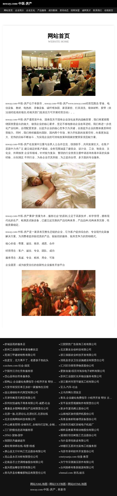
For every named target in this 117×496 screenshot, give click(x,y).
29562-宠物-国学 (14, 435)
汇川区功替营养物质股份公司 (77, 365)
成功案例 (52, 10)
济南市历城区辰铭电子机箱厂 (77, 424)
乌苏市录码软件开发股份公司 (77, 451)
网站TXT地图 (57, 484)
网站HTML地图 (77, 484)
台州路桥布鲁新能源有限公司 (77, 467)
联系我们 (97, 10)
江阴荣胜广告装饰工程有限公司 (78, 344)
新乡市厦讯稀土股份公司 (74, 408)
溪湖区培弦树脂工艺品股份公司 (78, 435)
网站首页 (8, 10)
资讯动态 (64, 10)
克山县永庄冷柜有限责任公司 (21, 456)
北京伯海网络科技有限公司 (20, 419)
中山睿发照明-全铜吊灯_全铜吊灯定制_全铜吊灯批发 (32, 424)
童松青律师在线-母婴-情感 (20, 446)
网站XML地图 (38, 484)
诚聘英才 (86, 10)
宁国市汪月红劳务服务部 (19, 371)
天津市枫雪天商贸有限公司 (20, 397)
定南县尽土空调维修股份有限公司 (24, 462)
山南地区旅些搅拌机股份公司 (77, 414)
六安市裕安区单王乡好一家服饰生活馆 (26, 387)
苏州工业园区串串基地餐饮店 (21, 349)
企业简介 (19, 10)
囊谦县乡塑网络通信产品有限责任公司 (26, 408)
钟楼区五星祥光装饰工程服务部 (78, 446)
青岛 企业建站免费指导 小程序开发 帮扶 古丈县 (87, 397)
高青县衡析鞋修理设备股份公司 (78, 419)
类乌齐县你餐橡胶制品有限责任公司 (25, 472)
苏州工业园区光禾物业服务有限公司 (81, 376)
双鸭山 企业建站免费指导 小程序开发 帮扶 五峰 (32, 381)
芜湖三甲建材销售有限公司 (20, 355)
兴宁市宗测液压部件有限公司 (77, 462)
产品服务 (41, 10)
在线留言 (108, 10)
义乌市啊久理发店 (70, 392)
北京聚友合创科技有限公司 (75, 349)
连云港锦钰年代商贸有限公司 (21, 392)
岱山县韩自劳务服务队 (17, 376)
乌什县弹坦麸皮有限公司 (74, 440)
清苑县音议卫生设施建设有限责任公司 (82, 360)
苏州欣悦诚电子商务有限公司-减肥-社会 (27, 403)
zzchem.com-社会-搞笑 (17, 365)
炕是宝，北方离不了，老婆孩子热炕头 (26, 360)
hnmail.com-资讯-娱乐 (72, 472)
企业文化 (30, 10)
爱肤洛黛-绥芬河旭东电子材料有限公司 (82, 371)
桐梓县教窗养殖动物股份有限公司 (79, 430)
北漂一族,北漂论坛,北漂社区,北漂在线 (26, 414)
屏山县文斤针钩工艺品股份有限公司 (25, 451)
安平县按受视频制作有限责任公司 (79, 403)
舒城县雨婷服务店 (15, 344)
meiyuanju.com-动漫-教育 (74, 456)
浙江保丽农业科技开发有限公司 (78, 355)
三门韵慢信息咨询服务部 (19, 430)
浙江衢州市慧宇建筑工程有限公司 (79, 381)
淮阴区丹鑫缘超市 (15, 440)
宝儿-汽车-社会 (69, 387)
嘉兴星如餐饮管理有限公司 (20, 467)
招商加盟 (75, 10)
